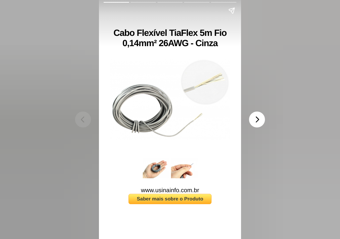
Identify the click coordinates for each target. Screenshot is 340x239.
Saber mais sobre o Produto (170, 199)
